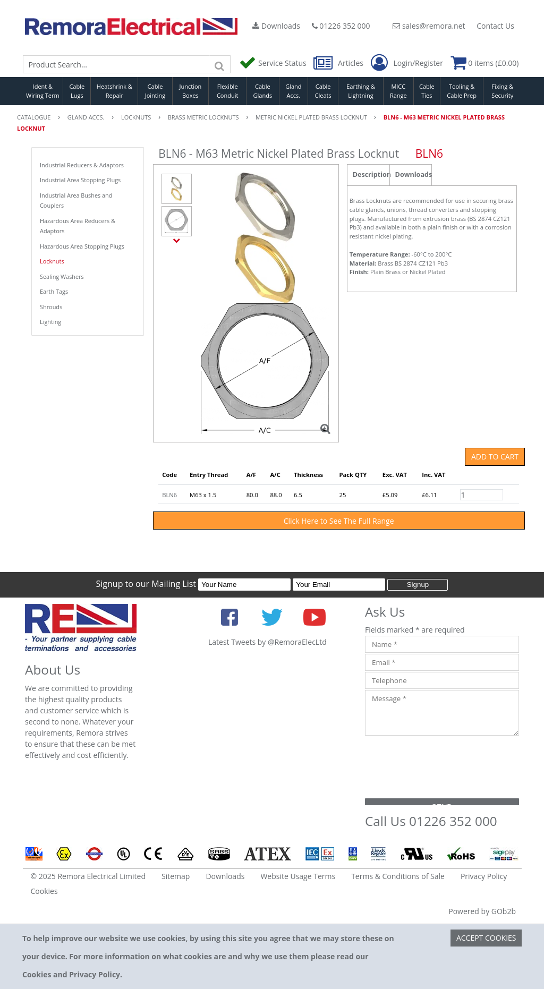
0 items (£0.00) (484, 63)
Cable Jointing (155, 90)
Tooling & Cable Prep (462, 90)
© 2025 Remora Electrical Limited (88, 876)
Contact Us (495, 26)
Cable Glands (263, 90)
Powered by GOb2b (482, 911)
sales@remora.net (429, 26)
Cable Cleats (323, 90)
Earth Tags (54, 291)
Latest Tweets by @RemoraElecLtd (267, 642)
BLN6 (169, 495)
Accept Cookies (486, 938)
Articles (339, 63)
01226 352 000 (341, 26)
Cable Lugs (76, 90)
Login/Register (407, 63)
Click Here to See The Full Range (339, 521)
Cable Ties (427, 90)
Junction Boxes (191, 90)
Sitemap (176, 876)
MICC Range (398, 90)
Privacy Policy (484, 876)
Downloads (276, 26)
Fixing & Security (502, 90)
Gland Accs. (293, 90)
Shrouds (51, 307)
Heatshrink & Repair (114, 90)
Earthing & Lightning (360, 90)
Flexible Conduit (227, 90)
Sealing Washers (62, 276)
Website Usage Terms (297, 876)
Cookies (44, 891)
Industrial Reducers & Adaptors (82, 165)
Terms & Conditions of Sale (398, 876)
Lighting (50, 322)
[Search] (220, 64)
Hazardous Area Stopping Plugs (82, 246)
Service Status (273, 63)
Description (371, 174)
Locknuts (52, 261)
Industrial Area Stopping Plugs (80, 180)
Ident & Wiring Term (43, 90)
